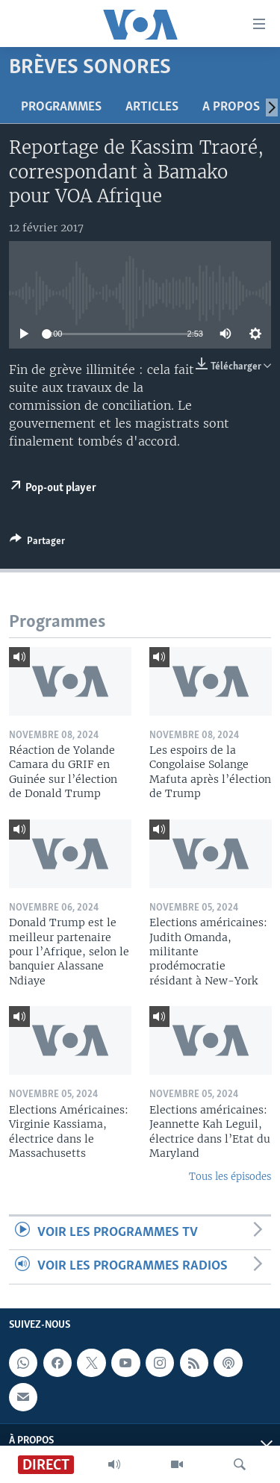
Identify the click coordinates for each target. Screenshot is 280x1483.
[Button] (37, 543)
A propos (231, 107)
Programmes (61, 107)
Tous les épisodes (230, 1176)
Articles (151, 107)
